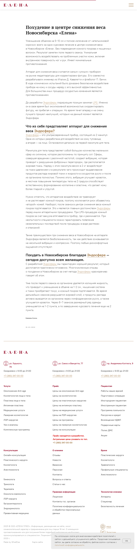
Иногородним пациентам (113, 401)
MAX (108, 527)
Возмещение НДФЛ (111, 420)
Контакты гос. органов (64, 501)
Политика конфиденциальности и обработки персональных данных (69, 510)
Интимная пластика (13, 405)
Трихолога (9, 484)
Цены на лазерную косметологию (70, 425)
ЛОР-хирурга (10, 499)
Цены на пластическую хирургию (69, 401)
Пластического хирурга (15, 460)
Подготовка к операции (113, 396)
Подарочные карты (110, 425)
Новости (57, 460)
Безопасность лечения (112, 506)
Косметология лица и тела (17, 396)
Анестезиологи (108, 475)
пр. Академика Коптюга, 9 (120, 363)
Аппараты (106, 497)
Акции (104, 435)
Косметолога (10, 465)
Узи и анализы (11, 425)
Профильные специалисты (114, 470)
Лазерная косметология (16, 415)
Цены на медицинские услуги (68, 410)
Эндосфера (32, 135)
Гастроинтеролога (13, 504)
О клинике (58, 450)
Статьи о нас (59, 484)
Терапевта (9, 489)
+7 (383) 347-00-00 (62, 443)
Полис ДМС (107, 430)
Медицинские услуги (14, 410)
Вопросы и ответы (62, 479)
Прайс (56, 386)
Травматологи (108, 465)
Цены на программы (63, 420)
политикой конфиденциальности (69, 545)
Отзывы (56, 455)
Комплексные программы (17, 430)
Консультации (11, 450)
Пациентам (106, 386)
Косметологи (107, 460)
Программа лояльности (113, 410)
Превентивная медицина (16, 513)
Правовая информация (64, 492)
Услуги (7, 386)
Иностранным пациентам (113, 405)
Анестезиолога (11, 470)
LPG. (95, 102)
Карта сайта (37, 542)
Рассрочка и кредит (111, 415)
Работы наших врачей (112, 391)
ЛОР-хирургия (11, 420)
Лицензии (58, 497)
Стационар (106, 501)
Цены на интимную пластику (67, 405)
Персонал (57, 470)
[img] (103, 527)
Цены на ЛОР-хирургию (65, 415)
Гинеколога (9, 479)
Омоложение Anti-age (15, 391)
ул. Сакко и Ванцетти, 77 (70, 363)
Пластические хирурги (112, 455)
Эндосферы (50, 102)
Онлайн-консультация (15, 455)
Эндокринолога (11, 508)
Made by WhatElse (12, 542)
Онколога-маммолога (15, 494)
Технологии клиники (111, 492)
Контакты (57, 475)
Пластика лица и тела (14, 401)
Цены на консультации (64, 430)
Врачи (104, 450)
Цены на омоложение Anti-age (68, 391)
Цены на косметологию (64, 396)
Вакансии (57, 465)
